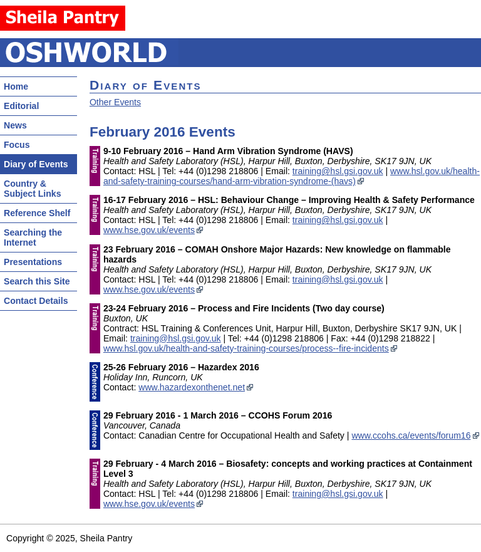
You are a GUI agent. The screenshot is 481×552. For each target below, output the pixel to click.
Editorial (21, 106)
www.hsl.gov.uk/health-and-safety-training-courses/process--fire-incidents (246, 348)
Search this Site (37, 281)
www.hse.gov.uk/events (149, 230)
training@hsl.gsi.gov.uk (337, 171)
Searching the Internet (33, 237)
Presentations (33, 262)
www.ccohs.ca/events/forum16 (410, 435)
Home (16, 86)
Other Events (115, 102)
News (15, 125)
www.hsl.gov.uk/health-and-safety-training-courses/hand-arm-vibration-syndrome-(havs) (291, 176)
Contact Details (36, 301)
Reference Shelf (37, 213)
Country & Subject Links (32, 189)
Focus (16, 145)
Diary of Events (36, 164)
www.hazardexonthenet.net (191, 387)
